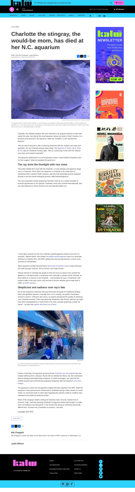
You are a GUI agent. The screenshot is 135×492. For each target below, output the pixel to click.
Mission (52, 465)
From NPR (15, 31)
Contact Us (77, 473)
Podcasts (61, 19)
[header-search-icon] (112, 5)
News (23, 19)
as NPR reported (29, 287)
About (71, 19)
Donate (121, 5)
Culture (41, 19)
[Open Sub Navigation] (18, 19)
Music (32, 19)
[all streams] (119, 13)
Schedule (13, 19)
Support (81, 19)
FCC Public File (78, 465)
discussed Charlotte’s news (58, 270)
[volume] (17, 14)
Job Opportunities (55, 469)
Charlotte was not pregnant (65, 377)
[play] (11, 14)
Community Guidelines (80, 469)
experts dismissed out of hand (45, 309)
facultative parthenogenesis (56, 261)
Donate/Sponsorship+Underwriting (60, 473)
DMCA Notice (78, 477)
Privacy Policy (54, 477)
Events (52, 19)
